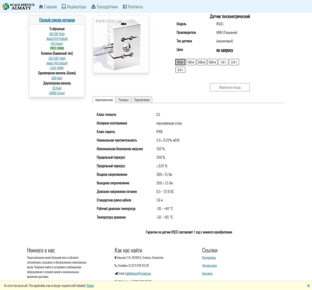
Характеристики (104, 99)
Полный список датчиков (57, 20)
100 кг (191, 62)
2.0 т (234, 62)
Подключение (142, 99)
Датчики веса (209, 265)
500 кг (212, 62)
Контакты (133, 6)
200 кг (202, 62)
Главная (48, 6)
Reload (90, 285)
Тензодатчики (104, 6)
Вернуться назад (230, 87)
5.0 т (180, 69)
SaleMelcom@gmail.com (138, 273)
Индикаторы (74, 6)
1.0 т (223, 62)
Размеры (124, 99)
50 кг (180, 62)
